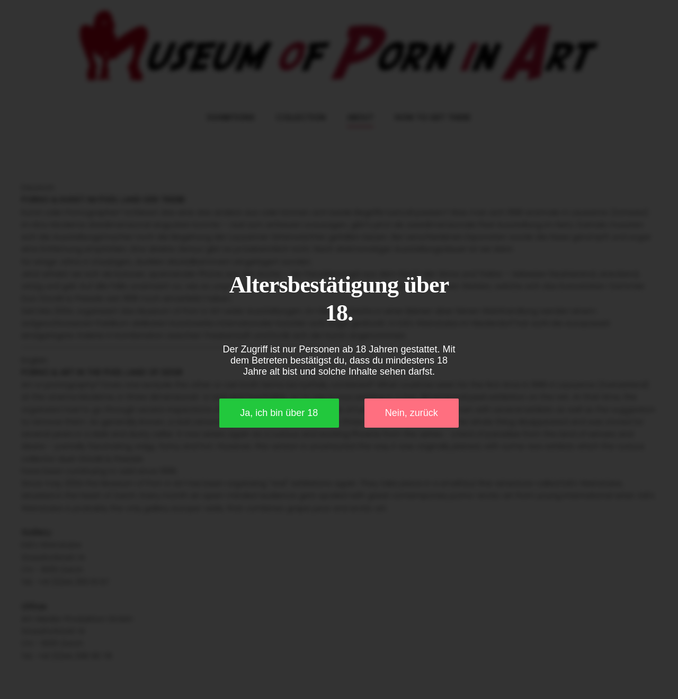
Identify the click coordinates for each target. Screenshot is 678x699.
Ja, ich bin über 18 (279, 413)
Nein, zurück (411, 413)
